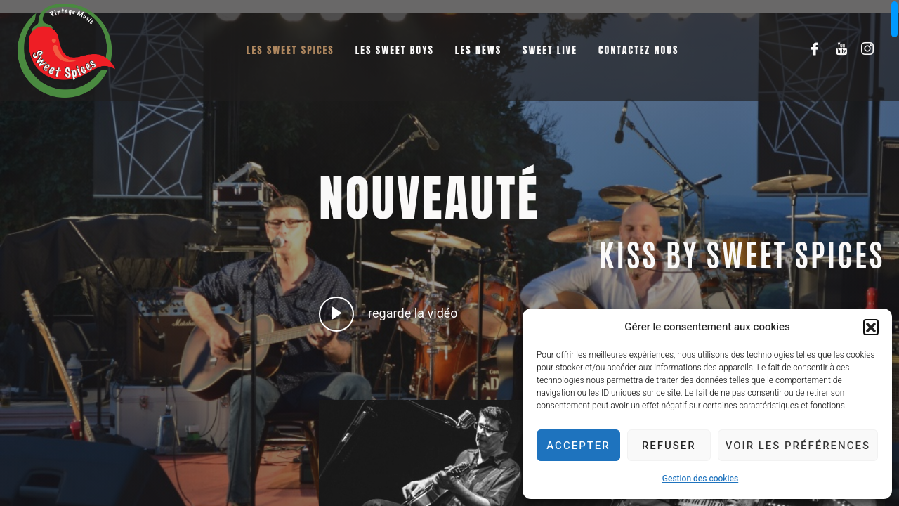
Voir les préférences (798, 445)
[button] (871, 327)
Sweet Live (550, 50)
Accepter (578, 445)
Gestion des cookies (700, 478)
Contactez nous (638, 50)
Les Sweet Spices (290, 50)
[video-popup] (336, 314)
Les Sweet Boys (394, 50)
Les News (478, 50)
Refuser (669, 445)
